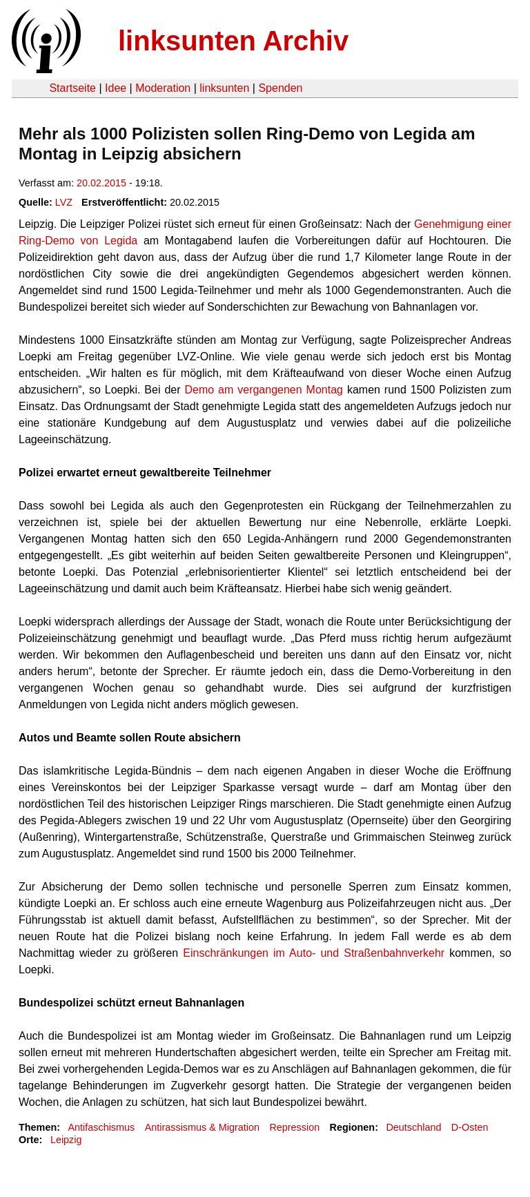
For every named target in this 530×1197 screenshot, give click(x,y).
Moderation (162, 88)
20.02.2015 (101, 182)
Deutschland (413, 1127)
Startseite (72, 88)
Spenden (280, 88)
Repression (294, 1127)
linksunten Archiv (233, 41)
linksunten (224, 88)
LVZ (63, 202)
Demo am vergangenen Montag (263, 390)
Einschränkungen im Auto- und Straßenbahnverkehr (313, 953)
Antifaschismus (101, 1127)
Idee (115, 88)
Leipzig (66, 1139)
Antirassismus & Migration (202, 1127)
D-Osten (470, 1127)
